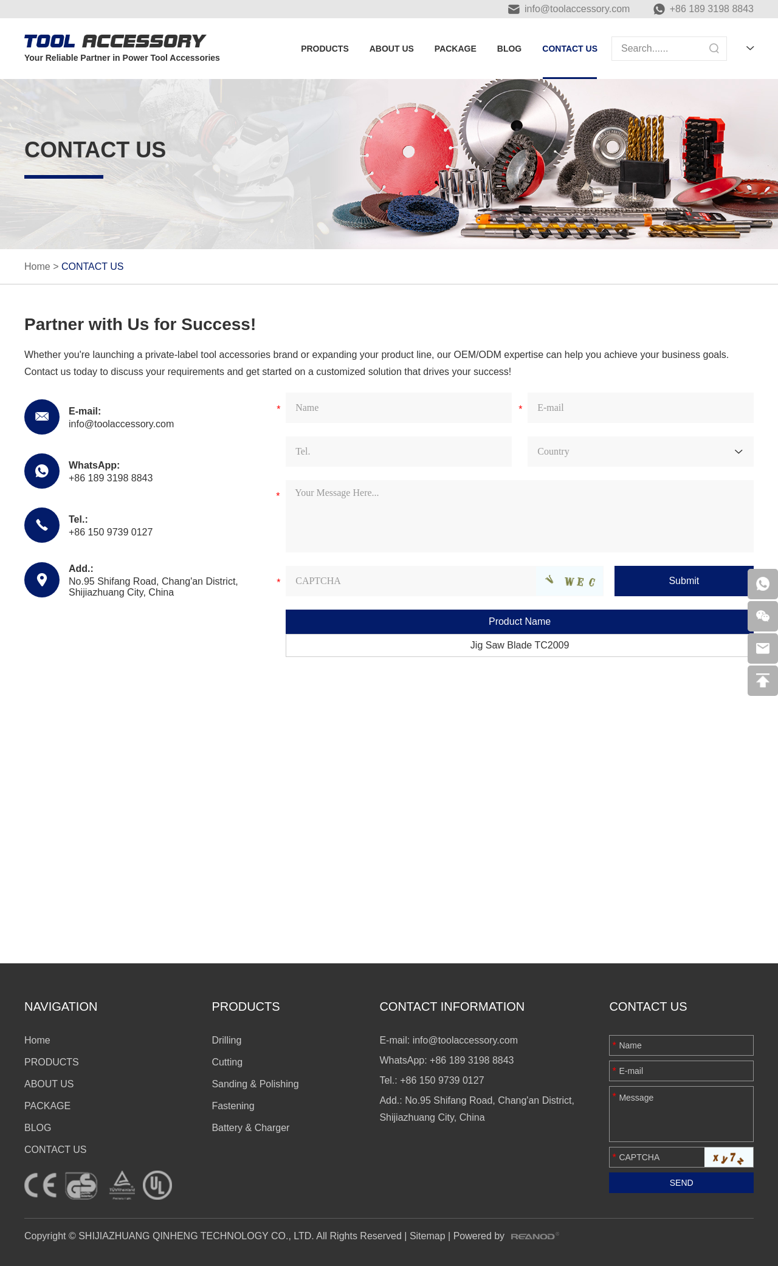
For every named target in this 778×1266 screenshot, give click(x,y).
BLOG (509, 48)
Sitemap (428, 1236)
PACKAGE (456, 48)
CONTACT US (569, 48)
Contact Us (648, 1006)
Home (37, 266)
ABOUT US (392, 48)
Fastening (233, 1106)
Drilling (226, 1040)
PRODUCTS (325, 48)
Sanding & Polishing (255, 1084)
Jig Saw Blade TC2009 (519, 645)
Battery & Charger (250, 1128)
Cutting (227, 1062)
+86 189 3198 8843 (712, 9)
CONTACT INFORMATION (452, 1006)
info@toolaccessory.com (577, 9)
